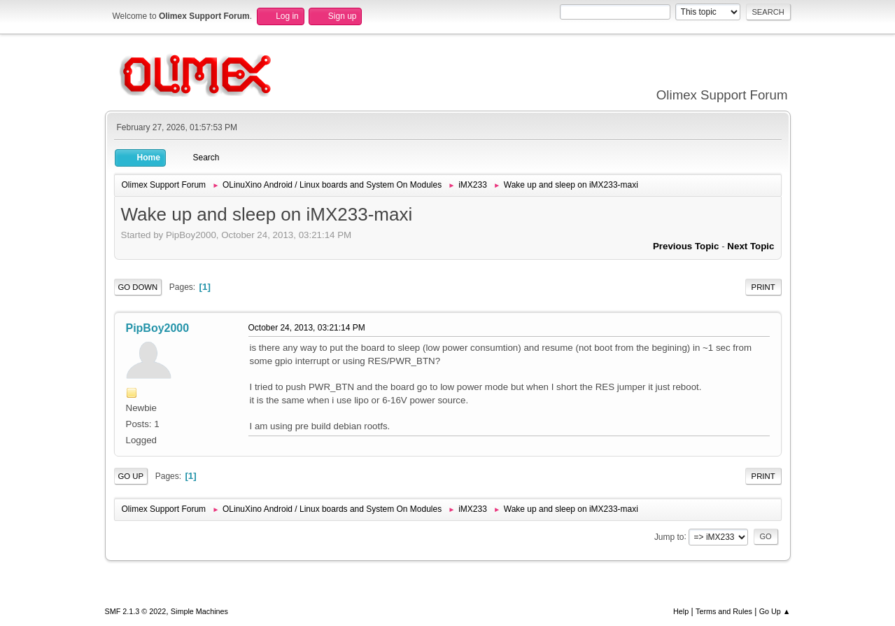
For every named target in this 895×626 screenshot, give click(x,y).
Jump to (669, 536)
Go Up (131, 476)
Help (681, 611)
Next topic (750, 246)
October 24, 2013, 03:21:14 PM (306, 328)
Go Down (138, 287)
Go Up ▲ (775, 611)
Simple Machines (199, 611)
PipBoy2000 (158, 328)
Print (763, 287)
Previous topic (686, 246)
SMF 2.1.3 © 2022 (136, 611)
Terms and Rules (724, 611)
